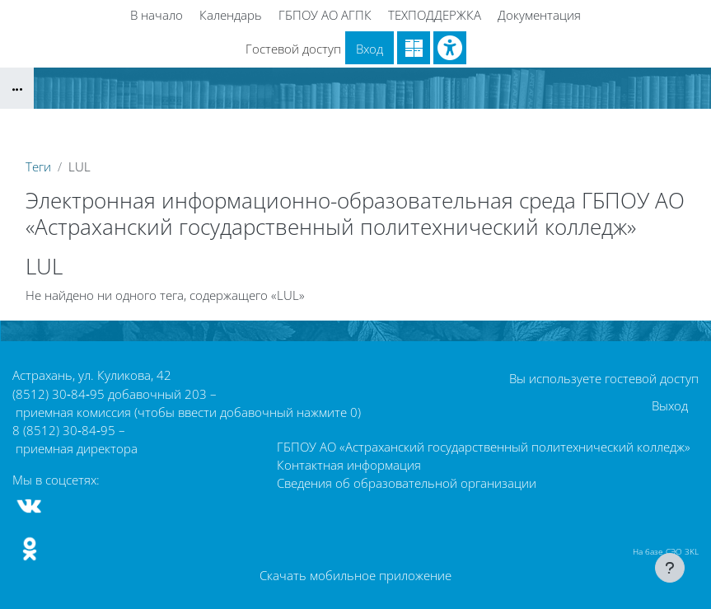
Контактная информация (349, 465)
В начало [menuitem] (156, 15)
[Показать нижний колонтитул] (670, 568)
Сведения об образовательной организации (406, 483)
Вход (369, 48)
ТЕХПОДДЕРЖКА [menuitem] (434, 15)
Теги (38, 166)
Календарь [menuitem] (230, 15)
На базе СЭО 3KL (666, 551)
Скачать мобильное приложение (355, 575)
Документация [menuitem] (539, 15)
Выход (670, 405)
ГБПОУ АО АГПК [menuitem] (325, 15)
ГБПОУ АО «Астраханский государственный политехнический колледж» (483, 446)
